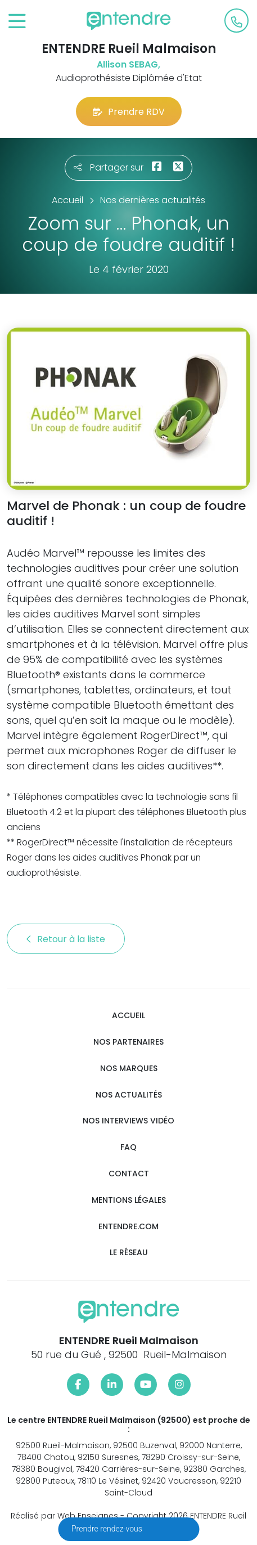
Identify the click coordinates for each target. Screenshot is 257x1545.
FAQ (128, 1147)
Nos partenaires (128, 1042)
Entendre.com (128, 1226)
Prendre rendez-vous (107, 1528)
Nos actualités (129, 1095)
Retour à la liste (65, 939)
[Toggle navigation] (17, 22)
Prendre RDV (129, 111)
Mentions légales (129, 1200)
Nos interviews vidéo (128, 1121)
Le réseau (129, 1252)
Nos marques (128, 1068)
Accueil (128, 1015)
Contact (129, 1174)
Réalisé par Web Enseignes (64, 1515)
